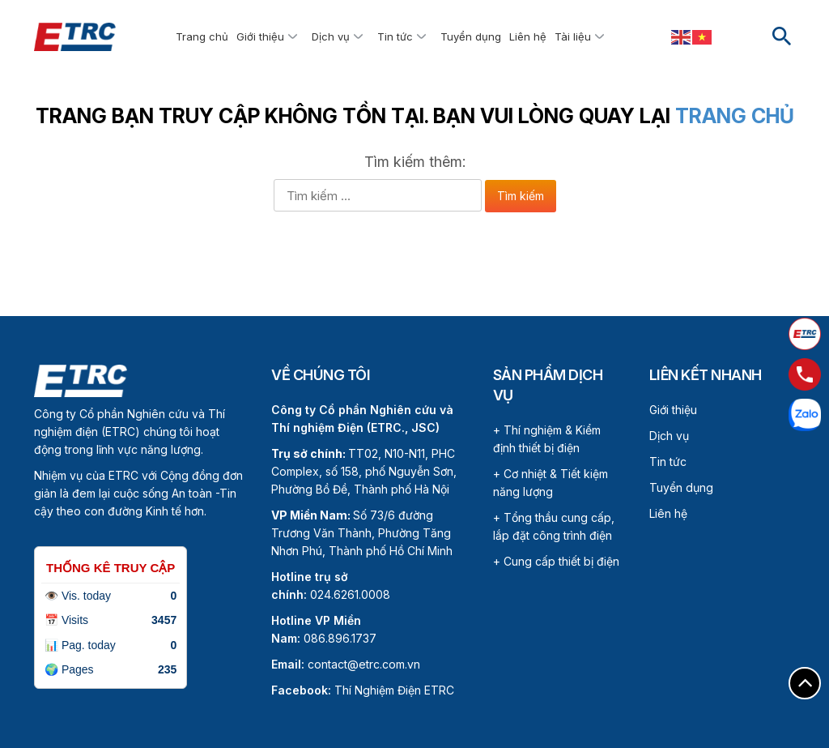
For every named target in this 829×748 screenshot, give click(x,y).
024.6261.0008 (350, 594)
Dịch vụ (331, 36)
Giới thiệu (260, 36)
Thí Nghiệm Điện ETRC (362, 690)
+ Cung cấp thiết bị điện (556, 561)
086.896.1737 (340, 638)
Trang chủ (202, 36)
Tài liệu (573, 36)
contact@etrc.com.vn (364, 664)
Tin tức (395, 36)
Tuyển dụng (470, 36)
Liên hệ (527, 36)
